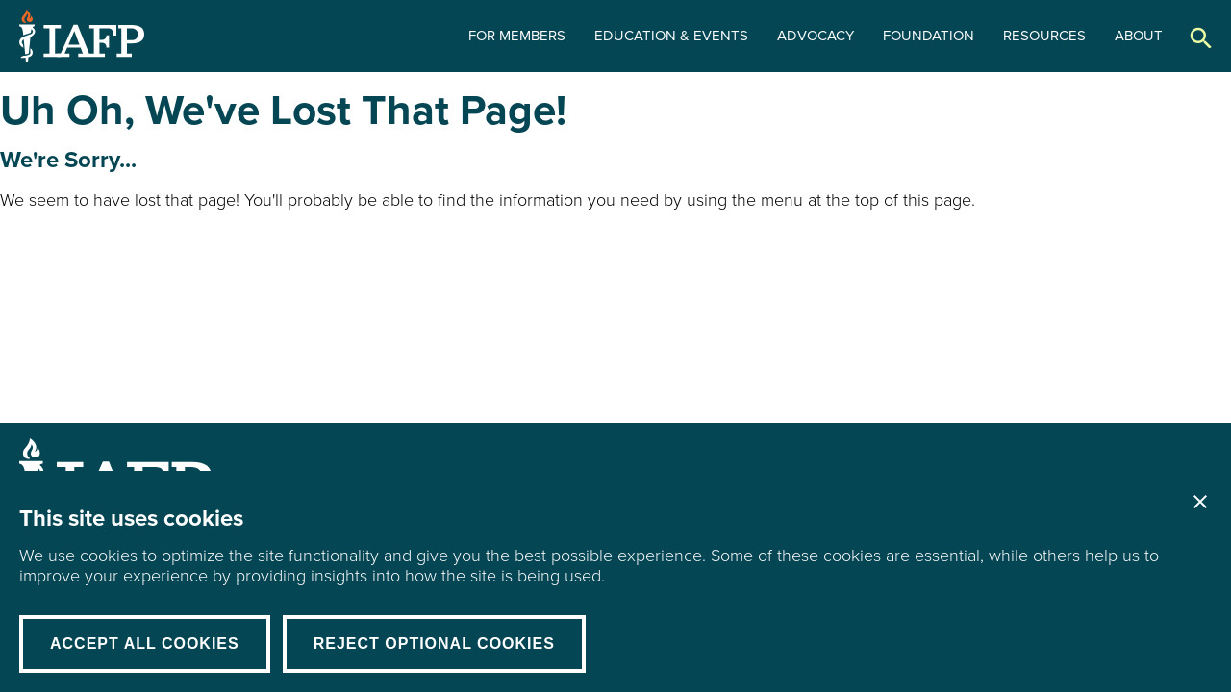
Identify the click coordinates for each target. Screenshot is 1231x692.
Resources (1044, 35)
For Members (516, 35)
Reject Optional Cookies (434, 643)
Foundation (928, 35)
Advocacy (815, 35)
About (1139, 35)
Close (1200, 501)
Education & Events (671, 35)
